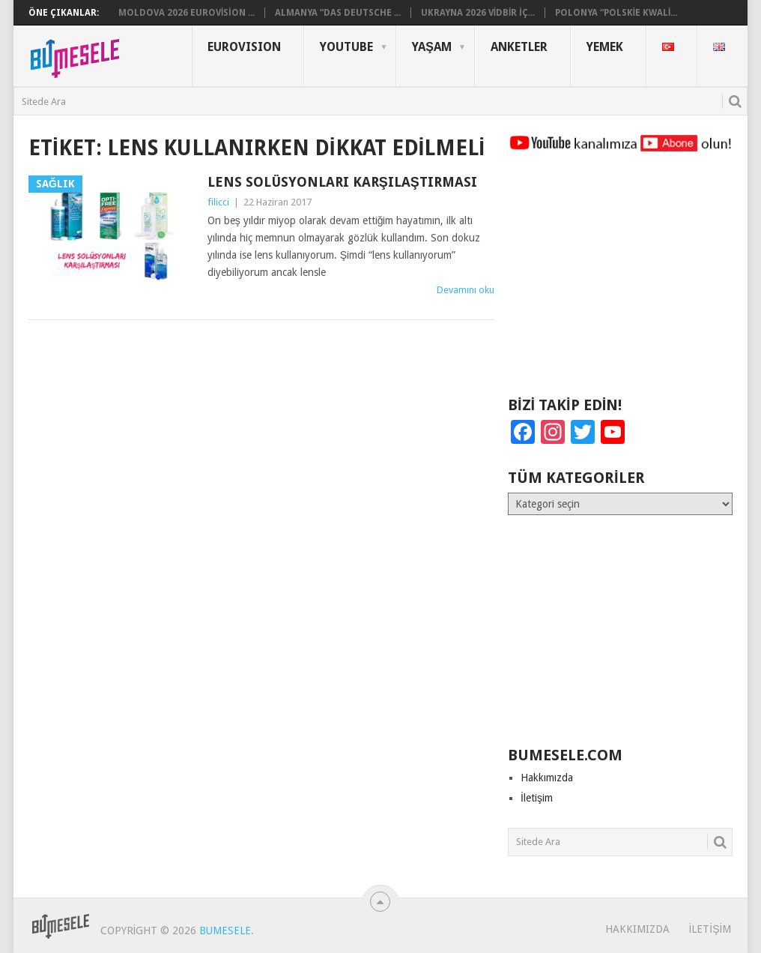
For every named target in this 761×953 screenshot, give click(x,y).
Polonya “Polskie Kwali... (616, 12)
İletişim (537, 798)
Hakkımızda (547, 778)
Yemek (604, 47)
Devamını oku (465, 289)
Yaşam (432, 47)
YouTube (346, 47)
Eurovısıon (244, 47)
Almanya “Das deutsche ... (338, 12)
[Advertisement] (620, 281)
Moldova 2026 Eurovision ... (186, 12)
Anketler (519, 47)
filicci (218, 202)
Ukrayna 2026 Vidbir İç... (478, 12)
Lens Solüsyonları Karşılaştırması (342, 182)
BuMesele (225, 931)
